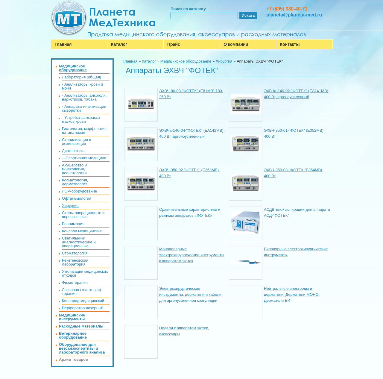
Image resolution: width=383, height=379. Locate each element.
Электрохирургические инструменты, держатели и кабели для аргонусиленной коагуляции (190, 294)
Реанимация (73, 224)
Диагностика (73, 150)
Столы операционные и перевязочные (83, 214)
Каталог (119, 44)
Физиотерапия (75, 282)
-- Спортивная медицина (84, 158)
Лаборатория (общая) (81, 77)
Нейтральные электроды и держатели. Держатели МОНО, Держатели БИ (292, 294)
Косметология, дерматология (75, 182)
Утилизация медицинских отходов (85, 273)
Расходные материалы (81, 326)
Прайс (173, 44)
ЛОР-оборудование (79, 191)
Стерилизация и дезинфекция (76, 141)
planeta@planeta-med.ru (294, 14)
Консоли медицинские (82, 231)
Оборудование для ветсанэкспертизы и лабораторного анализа (82, 348)
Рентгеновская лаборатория (75, 262)
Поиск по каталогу (188, 9)
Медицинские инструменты (72, 317)
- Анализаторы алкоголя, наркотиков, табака (84, 97)
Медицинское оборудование (186, 61)
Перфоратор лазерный (83, 308)
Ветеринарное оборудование (73, 335)
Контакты (290, 44)
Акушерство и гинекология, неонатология (74, 169)
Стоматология (74, 253)
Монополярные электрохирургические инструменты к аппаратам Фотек (191, 255)
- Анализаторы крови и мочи (82, 86)
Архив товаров (73, 359)
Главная (63, 44)
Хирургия (224, 61)
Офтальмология (76, 198)
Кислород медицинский (83, 300)
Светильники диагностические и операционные (79, 242)
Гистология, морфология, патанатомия (85, 130)
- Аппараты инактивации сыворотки (84, 108)
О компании (236, 44)
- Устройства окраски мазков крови (81, 119)
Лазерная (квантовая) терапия (81, 291)
